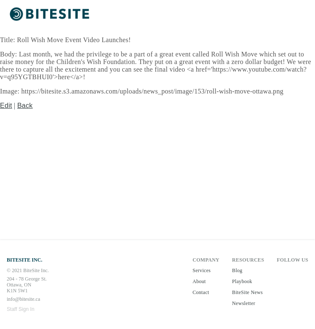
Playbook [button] (242, 281)
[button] (50, 14)
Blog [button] (237, 270)
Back (25, 105)
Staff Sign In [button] (21, 309)
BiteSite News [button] (247, 292)
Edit (6, 105)
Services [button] (201, 270)
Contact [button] (200, 292)
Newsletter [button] (243, 303)
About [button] (199, 281)
